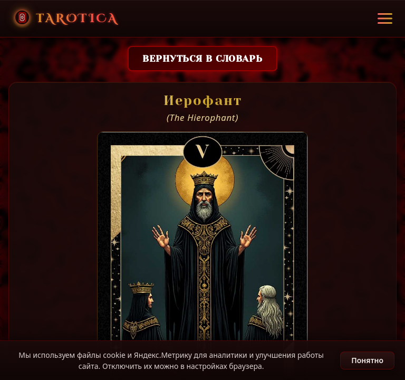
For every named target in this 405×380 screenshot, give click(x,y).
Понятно (367, 360)
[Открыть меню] (385, 18)
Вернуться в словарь (202, 58)
